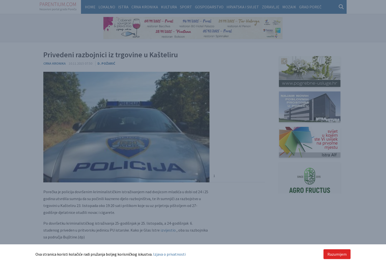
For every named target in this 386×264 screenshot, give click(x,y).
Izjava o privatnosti (169, 254)
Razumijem (337, 254)
